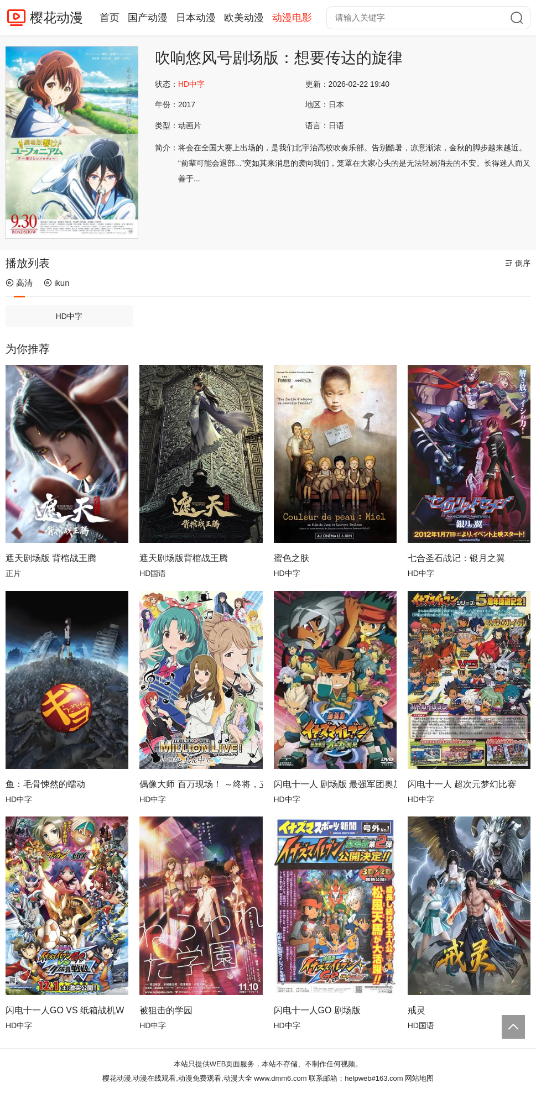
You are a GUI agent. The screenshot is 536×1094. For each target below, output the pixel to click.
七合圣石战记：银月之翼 (456, 558)
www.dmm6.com (280, 1078)
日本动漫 (196, 17)
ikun (57, 282)
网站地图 (419, 1078)
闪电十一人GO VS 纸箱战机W (65, 1010)
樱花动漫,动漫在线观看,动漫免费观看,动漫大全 (177, 1078)
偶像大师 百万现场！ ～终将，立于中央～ (200, 784)
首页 (109, 17)
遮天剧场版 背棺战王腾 (51, 558)
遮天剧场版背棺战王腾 (183, 558)
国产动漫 (148, 17)
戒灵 (416, 1010)
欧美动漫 (244, 17)
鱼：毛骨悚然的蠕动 (45, 784)
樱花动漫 (56, 17)
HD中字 (69, 316)
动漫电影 (292, 17)
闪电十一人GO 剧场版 (317, 1010)
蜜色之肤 (291, 558)
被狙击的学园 (165, 1010)
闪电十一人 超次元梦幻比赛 (462, 784)
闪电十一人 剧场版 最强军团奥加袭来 (335, 784)
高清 (19, 282)
